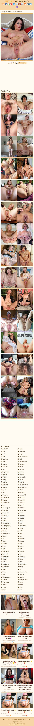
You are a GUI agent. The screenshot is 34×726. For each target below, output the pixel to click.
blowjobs (4, 484)
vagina (21, 577)
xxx (20, 590)
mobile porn (22, 461)
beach (4, 464)
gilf (3, 549)
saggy (20, 528)
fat (2, 538)
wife (20, 587)
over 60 (21, 502)
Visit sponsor (22, 63)
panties (21, 508)
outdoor (21, 492)
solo (20, 554)
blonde (4, 482)
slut (20, 549)
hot (3, 574)
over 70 (21, 505)
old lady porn (23, 484)
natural (21, 472)
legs (20, 449)
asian (3, 454)
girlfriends (5, 551)
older (20, 490)
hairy (3, 561)
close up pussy (6, 508)
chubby (4, 500)
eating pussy (6, 526)
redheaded (22, 526)
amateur (4, 449)
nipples (21, 474)
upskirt (21, 574)
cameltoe (5, 497)
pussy (20, 520)
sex (20, 533)
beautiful (4, 467)
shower (21, 541)
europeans (5, 533)
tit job (20, 567)
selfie (20, 531)
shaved (21, 538)
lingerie (21, 454)
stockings (22, 556)
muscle (21, 469)
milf (20, 459)
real (20, 523)
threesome (22, 564)
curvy (3, 520)
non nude (22, 477)
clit (3, 505)
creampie (5, 513)
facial (3, 536)
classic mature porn (8, 502)
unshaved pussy (24, 572)
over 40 (21, 497)
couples (4, 510)
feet (3, 541)
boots (3, 490)
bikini (3, 477)
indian (4, 579)
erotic (3, 531)
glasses (4, 554)
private (21, 518)
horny (3, 572)
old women (22, 487)
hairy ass (5, 564)
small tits (21, 551)
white (20, 585)
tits (19, 569)
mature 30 (22, 495)
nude (20, 479)
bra (3, 492)
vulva (20, 582)
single (20, 543)
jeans (3, 585)
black (3, 479)
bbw (3, 461)
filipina (4, 543)
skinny (21, 546)
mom (20, 467)
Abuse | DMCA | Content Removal (12, 719)
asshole (4, 459)
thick (20, 561)
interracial (5, 582)
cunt (3, 518)
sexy (20, 536)
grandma (5, 556)
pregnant (21, 515)
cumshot (4, 515)
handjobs (5, 567)
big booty (5, 472)
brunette (4, 495)
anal (3, 451)
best (3, 469)
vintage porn (23, 579)
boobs (4, 487)
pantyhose (22, 510)
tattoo (20, 559)
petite (20, 513)
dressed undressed (8, 523)
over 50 (21, 500)
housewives (5, 577)
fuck (3, 546)
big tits (4, 474)
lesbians (21, 451)
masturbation (23, 456)
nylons (21, 482)
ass (3, 456)
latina (3, 590)
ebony (4, 528)
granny (4, 559)
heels (3, 569)
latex (3, 587)
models (21, 464)
